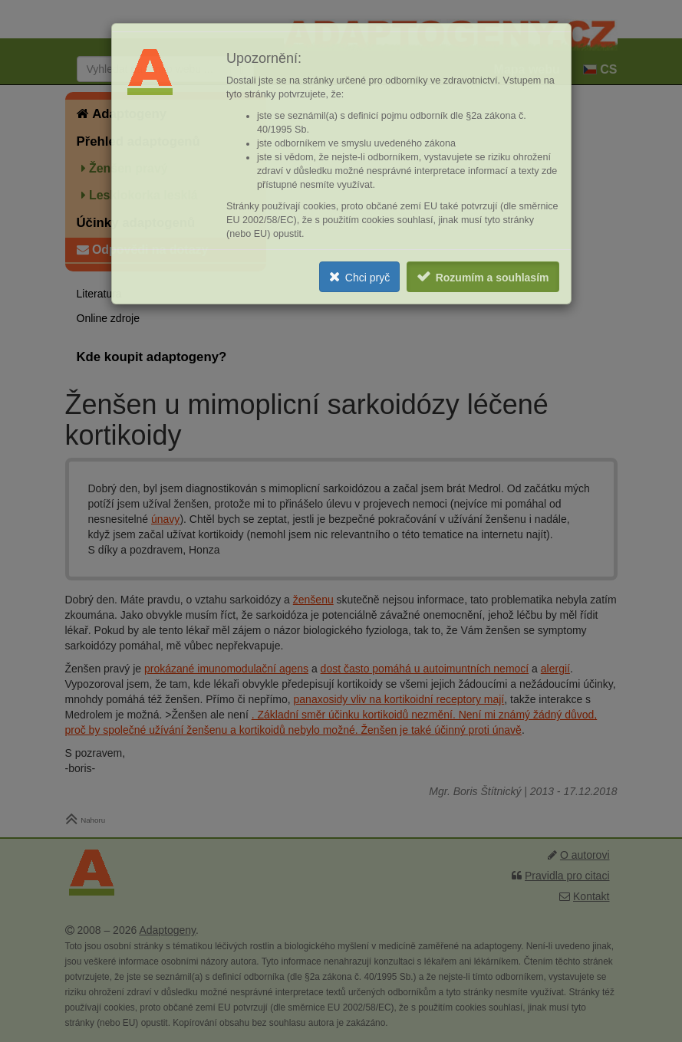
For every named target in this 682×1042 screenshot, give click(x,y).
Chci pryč (367, 277)
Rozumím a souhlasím (492, 277)
